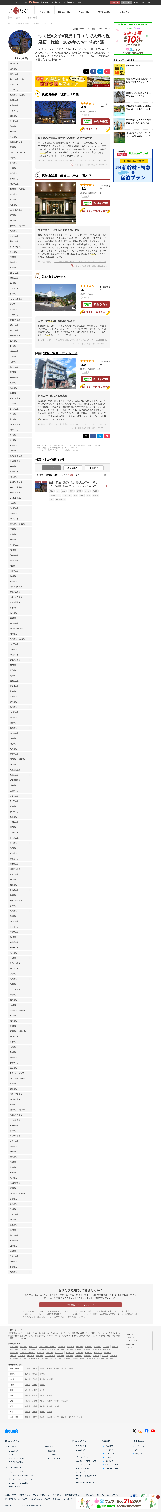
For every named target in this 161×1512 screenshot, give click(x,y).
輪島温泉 (13, 728)
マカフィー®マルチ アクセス (86, 1477)
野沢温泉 (13, 529)
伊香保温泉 (14, 377)
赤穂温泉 (13, 984)
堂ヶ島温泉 (14, 832)
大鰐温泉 (13, 131)
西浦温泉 (13, 885)
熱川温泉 (13, 843)
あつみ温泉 (14, 236)
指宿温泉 (13, 1267)
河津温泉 (13, 806)
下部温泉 (13, 513)
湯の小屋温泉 (15, 424)
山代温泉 (13, 717)
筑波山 (95, 491)
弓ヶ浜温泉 (14, 838)
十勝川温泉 (14, 74)
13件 (102, 107)
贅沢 (88, 495)
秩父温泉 (13, 435)
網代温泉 (13, 764)
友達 (51, 491)
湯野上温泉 (14, 325)
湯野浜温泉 (14, 278)
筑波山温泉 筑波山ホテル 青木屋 (66, 175)
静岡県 (27, 1395)
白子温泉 (13, 451)
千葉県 (34, 1379)
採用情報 (109, 1461)
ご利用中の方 (137, 1441)
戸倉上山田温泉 (16, 587)
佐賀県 (34, 1417)
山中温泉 (13, 702)
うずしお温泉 (15, 989)
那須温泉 (13, 357)
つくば (87, 491)
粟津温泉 (13, 707)
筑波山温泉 (14, 430)
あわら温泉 (14, 733)
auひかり (12, 1454)
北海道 (27, 1368)
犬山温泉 (13, 880)
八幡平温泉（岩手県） (19, 152)
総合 (77, 475)
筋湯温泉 (13, 1246)
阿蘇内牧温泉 (15, 1183)
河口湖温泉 (14, 508)
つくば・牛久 (55, 495)
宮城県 (49, 1368)
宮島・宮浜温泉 (16, 1094)
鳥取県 (27, 1406)
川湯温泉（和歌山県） (19, 1031)
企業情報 (106, 1441)
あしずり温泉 (15, 1136)
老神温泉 (13, 393)
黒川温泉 (13, 1178)
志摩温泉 (13, 906)
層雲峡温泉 (14, 100)
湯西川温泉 (14, 367)
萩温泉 (12, 1105)
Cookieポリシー (113, 1495)
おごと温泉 (14, 927)
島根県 (34, 1406)
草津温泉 (13, 372)
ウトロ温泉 (14, 90)
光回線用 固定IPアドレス (86, 1461)
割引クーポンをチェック (95, 129)
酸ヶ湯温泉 (14, 121)
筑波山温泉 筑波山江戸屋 (60, 94)
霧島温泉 (13, 1272)
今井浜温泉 (14, 791)
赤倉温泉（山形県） (18, 226)
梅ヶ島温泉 (14, 801)
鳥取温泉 (13, 1057)
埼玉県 (27, 1379)
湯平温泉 (13, 1261)
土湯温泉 (13, 309)
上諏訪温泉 (14, 560)
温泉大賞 (51, 1451)
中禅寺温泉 (14, 351)
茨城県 (79, 491)
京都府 (34, 1401)
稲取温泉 (13, 785)
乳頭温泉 (13, 194)
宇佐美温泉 (14, 796)
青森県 (34, 1368)
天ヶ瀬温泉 (14, 1240)
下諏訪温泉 (14, 571)
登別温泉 (13, 69)
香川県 (34, 1412)
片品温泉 (13, 404)
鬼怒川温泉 (14, 330)
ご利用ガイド (132, 1340)
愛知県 (42, 1395)
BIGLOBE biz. (81, 1446)
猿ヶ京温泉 (14, 409)
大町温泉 (13, 550)
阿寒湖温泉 (14, 84)
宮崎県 (63, 1417)
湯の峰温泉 (14, 1037)
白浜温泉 (13, 1021)
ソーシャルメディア (113, 1468)
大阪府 (42, 1401)
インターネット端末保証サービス (22, 1475)
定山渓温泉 (14, 63)
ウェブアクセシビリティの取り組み (47, 1495)
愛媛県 (42, 1412)
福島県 (70, 1368)
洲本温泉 (13, 1005)
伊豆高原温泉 (15, 770)
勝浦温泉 (13, 1026)
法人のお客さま (79, 1441)
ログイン (149, 2)
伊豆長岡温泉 (15, 780)
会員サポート (140, 1453)
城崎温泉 (13, 974)
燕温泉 (12, 676)
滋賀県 (27, 1401)
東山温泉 (13, 283)
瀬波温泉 (13, 670)
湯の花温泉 (14, 969)
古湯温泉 (13, 1162)
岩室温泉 (13, 649)
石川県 (34, 1390)
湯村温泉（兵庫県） (18, 1010)
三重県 (49, 1395)
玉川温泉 (13, 199)
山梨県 (27, 1385)
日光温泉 (13, 362)
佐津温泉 (13, 1000)
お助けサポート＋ (16, 1471)
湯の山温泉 (14, 921)
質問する (126, 2)
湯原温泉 (13, 1084)
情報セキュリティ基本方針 (63, 1499)
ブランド (109, 1449)
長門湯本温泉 (15, 1099)
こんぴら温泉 (15, 1120)
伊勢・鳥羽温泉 (16, 900)
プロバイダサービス (84, 1457)
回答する (115, 2)
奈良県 (56, 1401)
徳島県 (27, 1412)
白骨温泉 (13, 534)
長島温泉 (13, 916)
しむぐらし (52, 1454)
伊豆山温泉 (14, 775)
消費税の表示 (24, 1495)
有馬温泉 (13, 979)
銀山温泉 (13, 220)
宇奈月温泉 (14, 686)
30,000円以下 (60, 499)
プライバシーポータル (95, 1495)
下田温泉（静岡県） (18, 759)
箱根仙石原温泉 (16, 498)
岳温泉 (12, 304)
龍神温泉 (13, 1042)
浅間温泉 (13, 540)
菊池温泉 (13, 1188)
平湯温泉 (13, 853)
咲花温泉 (13, 665)
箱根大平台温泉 (16, 487)
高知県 (49, 1412)
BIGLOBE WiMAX (16, 1462)
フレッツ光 (80, 1453)
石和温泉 (13, 503)
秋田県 (56, 1368)
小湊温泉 (13, 445)
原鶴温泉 (13, 1146)
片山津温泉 (14, 712)
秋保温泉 (13, 168)
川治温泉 (13, 346)
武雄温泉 (13, 1157)
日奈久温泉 (14, 1214)
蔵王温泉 (13, 215)
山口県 (56, 1406)
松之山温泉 (14, 681)
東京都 (42, 1379)
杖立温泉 (13, 1204)
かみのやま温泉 (16, 247)
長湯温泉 (13, 1251)
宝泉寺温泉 (14, 1256)
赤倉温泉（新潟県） (18, 639)
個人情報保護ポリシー (74, 1495)
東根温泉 (13, 262)
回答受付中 (73, 467)
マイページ (139, 2)
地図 (84, 115)
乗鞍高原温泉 (15, 592)
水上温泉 (13, 419)
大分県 (56, 1417)
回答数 (56, 475)
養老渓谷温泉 (15, 461)
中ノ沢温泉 (14, 315)
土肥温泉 (13, 827)
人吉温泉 (13, 1209)
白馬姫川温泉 (15, 602)
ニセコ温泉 (14, 111)
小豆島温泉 (14, 1125)
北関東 (71, 491)
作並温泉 (13, 173)
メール (138, 1449)
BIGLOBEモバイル (16, 1458)
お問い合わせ (10, 1495)
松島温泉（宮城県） (18, 189)
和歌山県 (64, 1401)
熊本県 (49, 1417)
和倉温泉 (13, 696)
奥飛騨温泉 (14, 864)
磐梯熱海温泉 (15, 320)
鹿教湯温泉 (14, 555)
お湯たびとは (132, 1337)
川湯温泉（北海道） (18, 95)
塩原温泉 (13, 341)
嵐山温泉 (13, 937)
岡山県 (42, 1406)
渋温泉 (12, 566)
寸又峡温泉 (14, 822)
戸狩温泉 (13, 581)
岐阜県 (34, 1395)
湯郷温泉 (13, 1089)
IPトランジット (82, 1472)
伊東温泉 (13, 749)
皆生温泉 (13, 1052)
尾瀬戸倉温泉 (15, 398)
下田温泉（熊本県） (18, 1193)
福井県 (42, 1390)
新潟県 (42, 1385)
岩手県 (42, 1368)
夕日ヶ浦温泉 (15, 963)
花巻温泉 (13, 158)
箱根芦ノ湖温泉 (16, 482)
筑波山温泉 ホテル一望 (60, 353)
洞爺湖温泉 (14, 105)
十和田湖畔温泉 (16, 142)
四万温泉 (13, 388)
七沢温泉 (13, 477)
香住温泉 (13, 995)
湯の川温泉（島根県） (19, 1078)
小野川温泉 (14, 241)
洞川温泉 (13, 1016)
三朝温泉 (13, 1047)
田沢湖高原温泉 (16, 210)
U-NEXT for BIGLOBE (18, 1482)
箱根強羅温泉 (15, 492)
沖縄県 (79, 1417)
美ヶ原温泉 (14, 545)
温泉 (81, 495)
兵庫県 (49, 1401)
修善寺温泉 (14, 754)
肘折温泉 (13, 268)
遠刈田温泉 (14, 179)
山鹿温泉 (13, 1225)
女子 (63, 491)
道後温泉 (13, 1131)
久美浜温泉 (14, 942)
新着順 (49, 475)
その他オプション (16, 1486)
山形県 (63, 1368)
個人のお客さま (12, 1441)
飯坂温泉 (13, 294)
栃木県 (27, 1374)
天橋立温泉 (14, 932)
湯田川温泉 (14, 273)
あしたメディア (54, 1458)
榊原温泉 (13, 911)
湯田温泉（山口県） (18, 1110)
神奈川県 (50, 1379)
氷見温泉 (13, 691)
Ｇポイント (131, 1347)
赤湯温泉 (13, 231)
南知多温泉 (14, 890)
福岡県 (27, 1417)
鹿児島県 (71, 1417)
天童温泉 (13, 257)
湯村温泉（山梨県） (18, 524)
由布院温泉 (14, 1235)
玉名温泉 (13, 1199)
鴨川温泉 (13, 440)
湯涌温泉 (13, 723)
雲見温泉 (13, 817)
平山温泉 (13, 1220)
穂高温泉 (13, 618)
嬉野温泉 (13, 1152)
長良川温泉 (14, 874)
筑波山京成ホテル (54, 277)
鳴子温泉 (13, 163)
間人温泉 (13, 953)
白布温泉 (13, 252)
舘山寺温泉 (14, 812)
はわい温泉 (14, 1063)
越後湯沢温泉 (15, 660)
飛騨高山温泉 (15, 869)
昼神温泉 (13, 608)
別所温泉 (13, 613)
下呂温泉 (13, 848)
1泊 (51, 499)
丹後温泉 (13, 958)
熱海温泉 (13, 744)
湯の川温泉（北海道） (19, 79)
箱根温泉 (13, 466)
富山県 (27, 1390)
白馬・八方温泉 (16, 597)
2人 (58, 491)
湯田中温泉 (14, 623)
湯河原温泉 (14, 472)
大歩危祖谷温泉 (16, 1115)
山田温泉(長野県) (16, 628)
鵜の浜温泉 (14, 655)
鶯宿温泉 (13, 147)
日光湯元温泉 (15, 336)
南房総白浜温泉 (16, 456)
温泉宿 (95, 495)
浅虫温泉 (13, 126)
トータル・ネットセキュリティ (21, 1479)
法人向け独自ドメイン (85, 1482)
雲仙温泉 (13, 1167)
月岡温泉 (13, 634)
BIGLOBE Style (111, 1464)
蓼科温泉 (13, 576)
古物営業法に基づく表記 (40, 1499)
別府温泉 (13, 1230)
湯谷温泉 (13, 895)
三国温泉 (13, 738)
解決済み (94, 467)
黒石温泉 (13, 137)
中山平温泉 (14, 184)
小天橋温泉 (14, 948)
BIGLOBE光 (13, 1451)
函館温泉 (13, 116)
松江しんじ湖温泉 (17, 1073)
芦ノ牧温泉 (14, 289)
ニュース (109, 1457)
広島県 (49, 1406)
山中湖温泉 (14, 519)
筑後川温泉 (14, 1141)
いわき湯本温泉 (16, 299)
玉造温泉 (13, 1068)
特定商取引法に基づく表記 (16, 1499)
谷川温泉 (13, 414)
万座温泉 (13, 383)
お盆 (75, 495)
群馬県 (34, 1374)
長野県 (34, 1385)
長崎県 (42, 1417)
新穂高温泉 (14, 859)
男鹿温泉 (13, 205)
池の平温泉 (14, 644)
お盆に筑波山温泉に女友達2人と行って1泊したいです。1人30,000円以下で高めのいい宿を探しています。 (94, 160)
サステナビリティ (112, 1453)
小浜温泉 (13, 1173)
